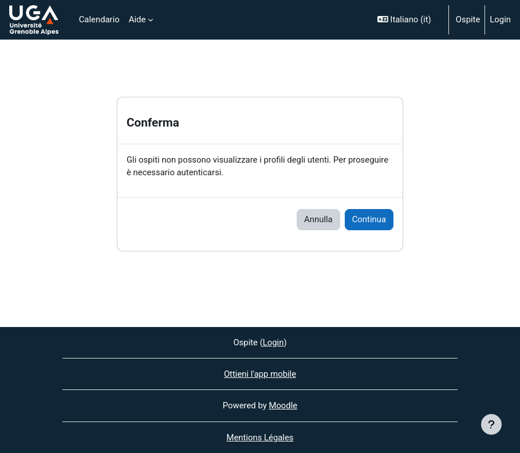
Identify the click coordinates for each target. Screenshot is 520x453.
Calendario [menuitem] (99, 19)
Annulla (318, 219)
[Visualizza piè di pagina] (491, 424)
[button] (408, 20)
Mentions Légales (259, 437)
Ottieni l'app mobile (260, 374)
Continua (369, 219)
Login (500, 19)
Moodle (283, 405)
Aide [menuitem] (137, 19)
